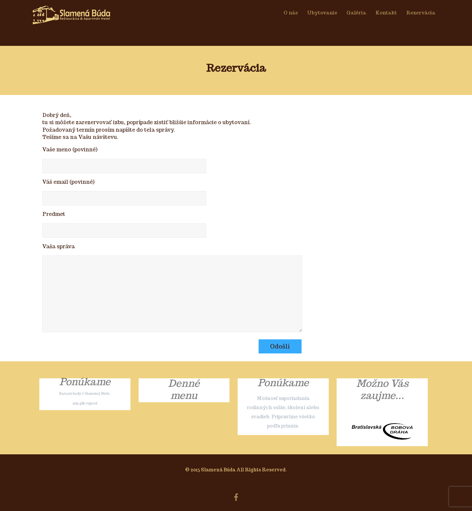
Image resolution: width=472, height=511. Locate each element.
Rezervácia (420, 12)
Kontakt (386, 12)
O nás (291, 12)
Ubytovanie (322, 12)
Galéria (356, 12)
